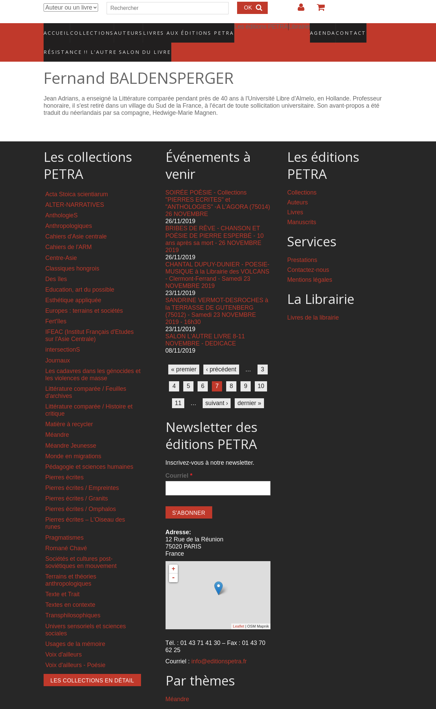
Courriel (179, 461)
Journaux (57, 345)
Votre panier (318, 10)
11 (178, 388)
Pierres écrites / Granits (76, 484)
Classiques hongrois (72, 253)
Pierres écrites (64, 463)
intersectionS (62, 335)
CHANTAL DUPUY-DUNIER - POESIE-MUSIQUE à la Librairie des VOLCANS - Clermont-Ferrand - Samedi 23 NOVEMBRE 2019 (217, 261)
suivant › (216, 388)
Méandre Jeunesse (70, 431)
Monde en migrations (73, 441)
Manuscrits (301, 207)
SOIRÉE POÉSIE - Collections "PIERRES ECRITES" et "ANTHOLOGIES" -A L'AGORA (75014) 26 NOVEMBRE (218, 189)
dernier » (249, 388)
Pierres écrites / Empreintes (82, 473)
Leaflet (238, 612)
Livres (295, 198)
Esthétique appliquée (73, 285)
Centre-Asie (61, 243)
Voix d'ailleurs (63, 640)
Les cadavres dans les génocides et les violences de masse (93, 360)
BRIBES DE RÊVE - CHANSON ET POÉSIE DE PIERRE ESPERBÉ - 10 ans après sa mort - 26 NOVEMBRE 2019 (215, 225)
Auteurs (124, 29)
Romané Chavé (66, 533)
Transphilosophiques (72, 601)
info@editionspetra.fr (219, 647)
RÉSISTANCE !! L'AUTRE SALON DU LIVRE (91, 41)
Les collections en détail (92, 666)
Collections (90, 29)
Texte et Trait (62, 579)
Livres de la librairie (313, 302)
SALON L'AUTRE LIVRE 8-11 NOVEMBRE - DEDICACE (205, 326)
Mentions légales (309, 265)
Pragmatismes (64, 523)
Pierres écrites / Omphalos (80, 494)
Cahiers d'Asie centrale (76, 222)
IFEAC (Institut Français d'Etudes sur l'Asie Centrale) (89, 321)
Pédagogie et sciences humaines (89, 452)
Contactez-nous (308, 255)
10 (261, 371)
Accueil (57, 29)
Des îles (56, 264)
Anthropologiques (68, 211)
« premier (183, 355)
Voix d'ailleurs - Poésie (75, 650)
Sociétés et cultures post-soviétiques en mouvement (80, 548)
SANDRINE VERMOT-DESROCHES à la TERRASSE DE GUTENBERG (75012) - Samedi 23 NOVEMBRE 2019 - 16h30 (217, 296)
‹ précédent (221, 355)
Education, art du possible (79, 275)
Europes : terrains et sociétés (84, 296)
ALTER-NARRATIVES (74, 190)
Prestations (302, 245)
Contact (327, 29)
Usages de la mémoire (75, 629)
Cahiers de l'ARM (68, 232)
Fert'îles (55, 307)
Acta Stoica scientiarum (76, 179)
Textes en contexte (70, 590)
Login (298, 10)
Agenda (299, 29)
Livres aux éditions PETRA (174, 29)
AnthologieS (61, 201)
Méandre (57, 420)
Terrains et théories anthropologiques (70, 566)
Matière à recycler (69, 409)
